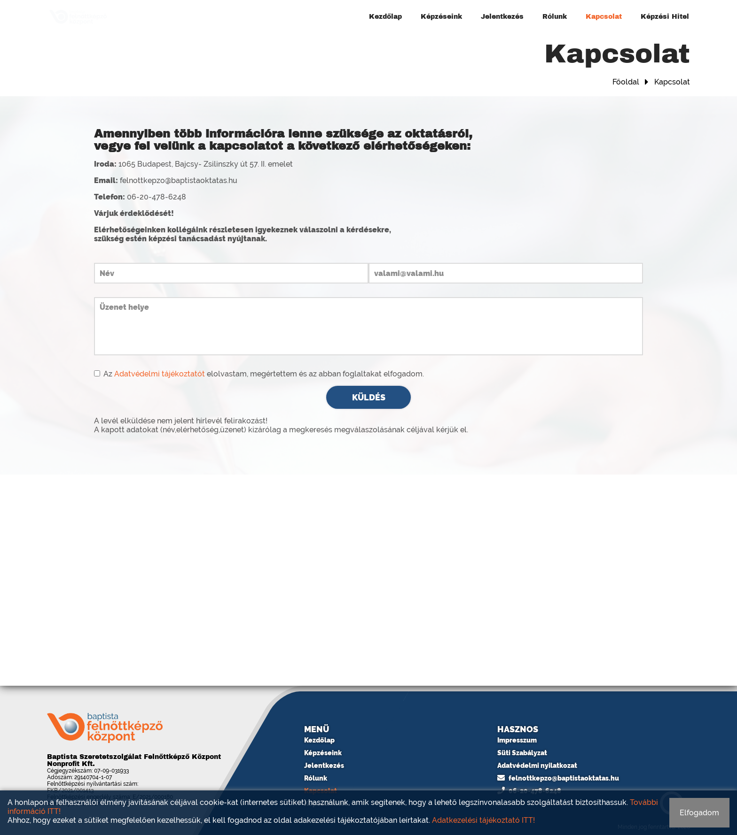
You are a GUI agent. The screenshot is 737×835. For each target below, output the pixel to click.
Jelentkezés (502, 16)
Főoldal (625, 81)
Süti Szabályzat (522, 753)
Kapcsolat (604, 16)
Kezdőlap (385, 16)
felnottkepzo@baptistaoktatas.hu (558, 778)
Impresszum (517, 740)
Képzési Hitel (665, 16)
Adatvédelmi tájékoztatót (159, 373)
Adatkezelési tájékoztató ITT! (483, 820)
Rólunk (554, 16)
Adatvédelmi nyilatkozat (537, 765)
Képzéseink (441, 16)
